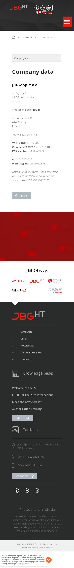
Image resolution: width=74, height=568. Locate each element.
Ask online (22, 477)
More (19, 419)
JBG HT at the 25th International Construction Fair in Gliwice (33, 396)
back (24, 196)
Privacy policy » (50, 545)
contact (26, 361)
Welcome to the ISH (25, 389)
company (26, 333)
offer (23, 340)
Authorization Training (27, 410)
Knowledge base (31, 354)
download (27, 347)
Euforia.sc (48, 549)
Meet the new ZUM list (27, 403)
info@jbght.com (33, 466)
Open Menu (67, 22)
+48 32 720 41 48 (34, 458)
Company (27, 38)
